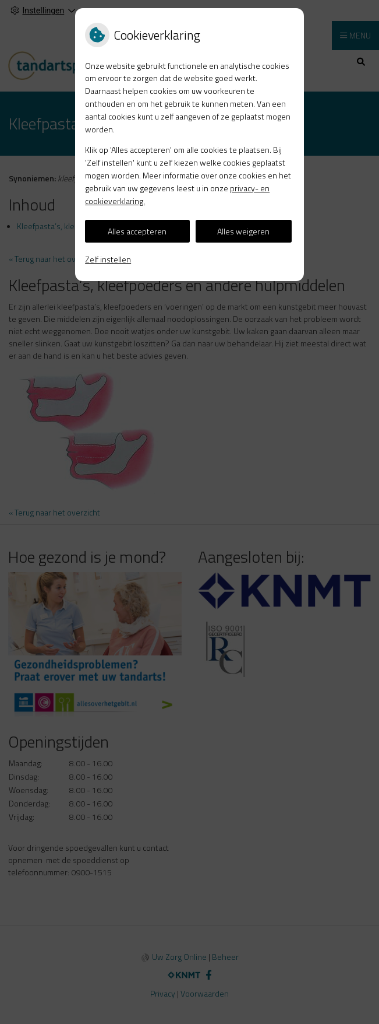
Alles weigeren (243, 231)
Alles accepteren (137, 231)
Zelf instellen (108, 259)
